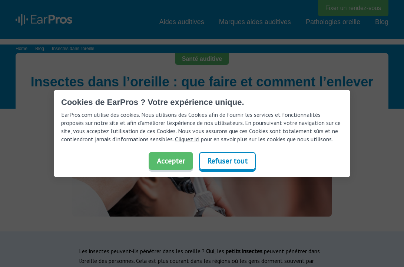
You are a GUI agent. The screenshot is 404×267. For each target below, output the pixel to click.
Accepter (171, 161)
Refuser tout (227, 161)
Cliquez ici (187, 139)
